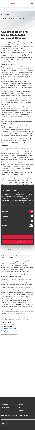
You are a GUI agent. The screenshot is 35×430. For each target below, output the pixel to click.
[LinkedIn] (3, 423)
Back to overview (9, 336)
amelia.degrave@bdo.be (7, 324)
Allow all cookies (17, 236)
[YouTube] (7, 423)
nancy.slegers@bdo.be (7, 333)
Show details (26, 232)
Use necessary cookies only (17, 241)
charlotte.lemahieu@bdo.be (8, 328)
